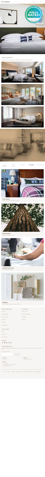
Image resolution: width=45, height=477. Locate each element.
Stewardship (4, 325)
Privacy (31, 371)
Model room (24, 311)
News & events (5, 316)
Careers (3, 311)
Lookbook (24, 316)
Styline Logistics (26, 371)
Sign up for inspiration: (6, 351)
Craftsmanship (5, 314)
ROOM (13, 371)
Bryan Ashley (4, 336)
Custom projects (7, 50)
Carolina (3, 334)
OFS (3, 331)
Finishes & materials (26, 314)
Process (3, 322)
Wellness (24, 319)
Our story (4, 319)
